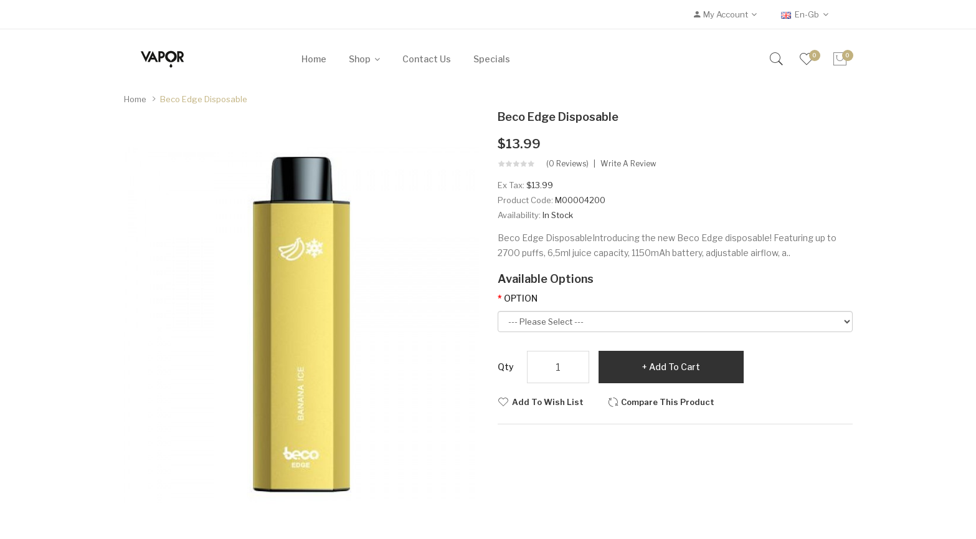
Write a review (628, 164)
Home (135, 99)
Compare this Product (667, 402)
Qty (506, 366)
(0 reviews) (567, 164)
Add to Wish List (548, 402)
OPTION (521, 298)
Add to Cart (674, 366)
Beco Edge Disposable (203, 99)
